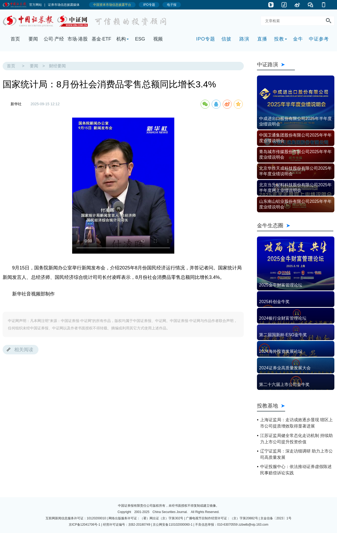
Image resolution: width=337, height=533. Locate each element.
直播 (262, 39)
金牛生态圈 (295, 225)
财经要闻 (57, 66)
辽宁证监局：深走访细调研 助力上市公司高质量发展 (296, 454)
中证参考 (319, 39)
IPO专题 (205, 39)
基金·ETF (101, 39)
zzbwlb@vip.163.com (254, 524)
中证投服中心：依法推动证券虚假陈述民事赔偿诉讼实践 (296, 469)
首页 (15, 39)
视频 (158, 39)
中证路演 (276, 64)
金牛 (298, 39)
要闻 (33, 39)
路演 (244, 39)
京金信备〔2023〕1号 (275, 518)
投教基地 (271, 406)
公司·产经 (54, 39)
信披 (226, 39)
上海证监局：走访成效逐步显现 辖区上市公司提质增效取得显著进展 (296, 423)
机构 (121, 39)
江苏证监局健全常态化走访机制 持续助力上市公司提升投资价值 (296, 438)
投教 (279, 39)
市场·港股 (77, 39)
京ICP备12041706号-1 (84, 524)
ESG (140, 39)
